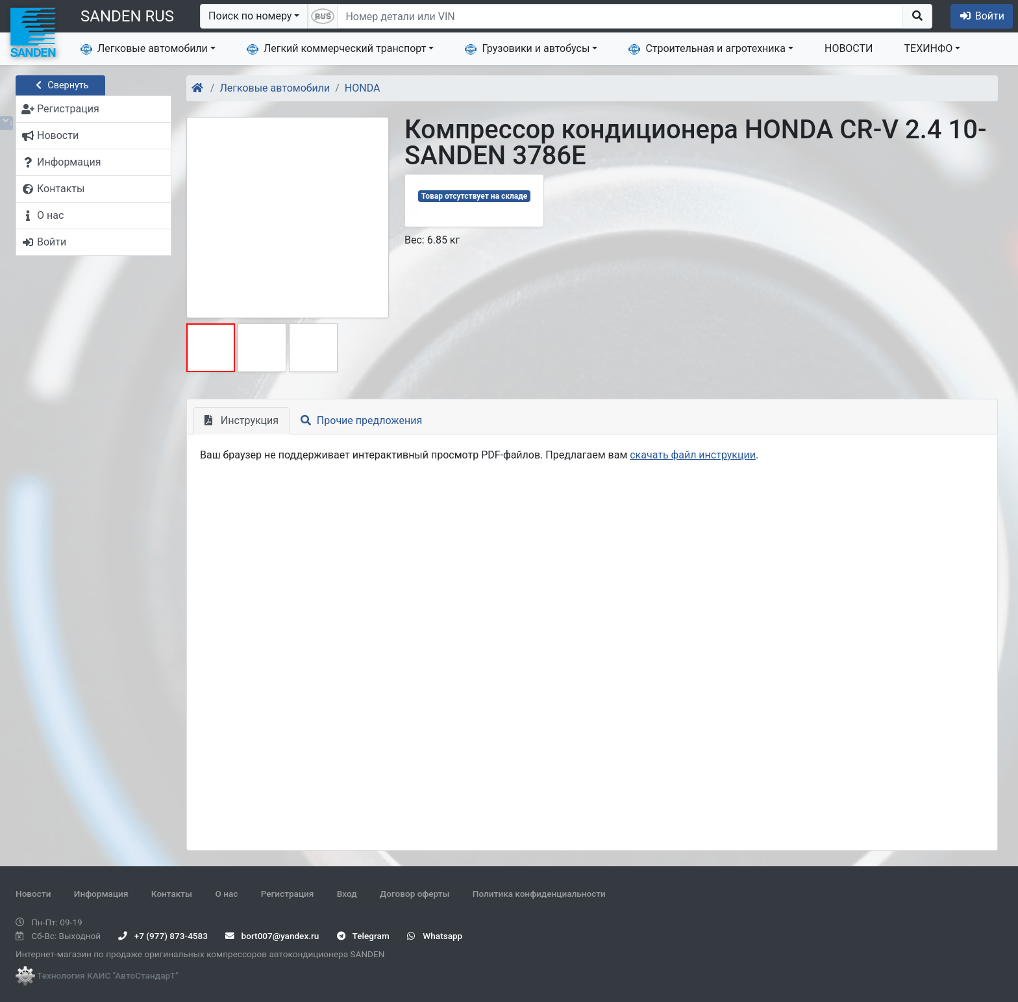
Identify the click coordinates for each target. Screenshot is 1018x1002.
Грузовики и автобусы (527, 48)
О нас (226, 893)
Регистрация (287, 893)
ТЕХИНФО (928, 48)
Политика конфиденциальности (539, 893)
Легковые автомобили (144, 48)
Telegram (363, 936)
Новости (33, 893)
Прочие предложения (361, 420)
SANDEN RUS (127, 16)
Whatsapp (434, 936)
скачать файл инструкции (693, 455)
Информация (101, 893)
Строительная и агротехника (707, 48)
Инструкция (242, 420)
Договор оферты (414, 893)
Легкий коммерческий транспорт (336, 48)
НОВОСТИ (849, 48)
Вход (347, 893)
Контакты (171, 893)
